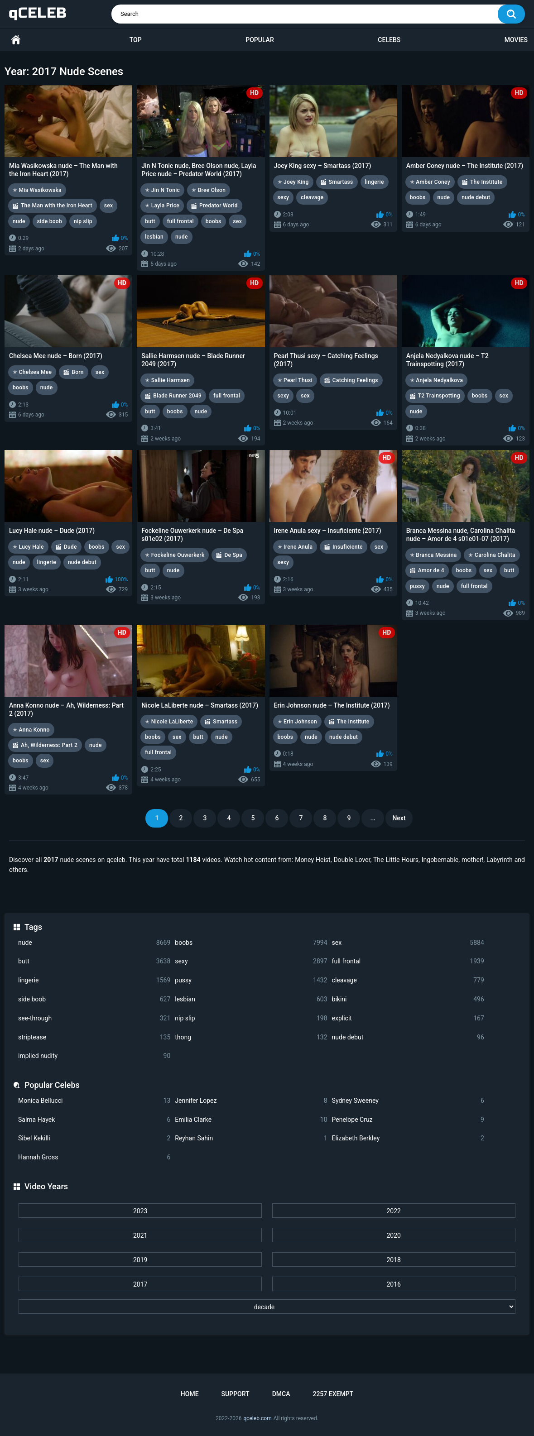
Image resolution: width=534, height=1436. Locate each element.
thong (251, 1037)
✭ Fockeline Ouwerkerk (174, 555)
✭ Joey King (293, 182)
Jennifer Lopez (251, 1101)
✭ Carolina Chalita (491, 555)
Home (16, 40)
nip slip (251, 1018)
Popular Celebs (52, 1085)
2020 (393, 1235)
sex (408, 943)
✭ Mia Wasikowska (37, 190)
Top (136, 39)
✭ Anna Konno (31, 730)
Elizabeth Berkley (408, 1138)
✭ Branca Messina (433, 555)
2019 (140, 1260)
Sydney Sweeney (408, 1101)
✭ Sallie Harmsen (167, 380)
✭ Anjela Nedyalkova (436, 380)
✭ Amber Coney (430, 182)
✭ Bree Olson (209, 190)
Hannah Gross (94, 1157)
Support (235, 1394)
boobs (251, 943)
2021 (140, 1235)
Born (78, 372)
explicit (408, 1018)
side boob (94, 999)
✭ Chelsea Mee (32, 372)
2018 (393, 1260)
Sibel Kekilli (94, 1138)
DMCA (281, 1394)
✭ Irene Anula (295, 547)
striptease (94, 1037)
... (373, 818)
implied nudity (94, 1056)
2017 (140, 1284)
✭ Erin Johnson (297, 721)
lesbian (251, 999)
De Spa (233, 555)
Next (398, 818)
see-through (94, 1018)
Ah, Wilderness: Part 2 (49, 745)
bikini (408, 999)
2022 (393, 1211)
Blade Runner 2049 (177, 396)
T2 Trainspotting (439, 396)
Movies (516, 39)
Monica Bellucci (94, 1101)
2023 (140, 1211)
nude (94, 943)
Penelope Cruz (408, 1120)
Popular (259, 39)
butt (94, 961)
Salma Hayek (94, 1120)
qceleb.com (257, 1418)
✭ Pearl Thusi (295, 380)
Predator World (218, 205)
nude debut (408, 1037)
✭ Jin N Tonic (162, 190)
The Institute (486, 182)
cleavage (408, 980)
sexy (251, 961)
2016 (393, 1284)
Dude (70, 547)
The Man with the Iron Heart (56, 205)
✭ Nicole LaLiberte (169, 721)
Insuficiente (347, 547)
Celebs (389, 39)
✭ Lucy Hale (28, 547)
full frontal (408, 961)
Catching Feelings (355, 380)
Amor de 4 (431, 570)
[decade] (267, 1306)
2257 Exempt (333, 1394)
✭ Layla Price (162, 205)
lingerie (94, 980)
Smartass (341, 182)
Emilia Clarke (251, 1120)
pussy (251, 980)
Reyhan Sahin (251, 1138)
